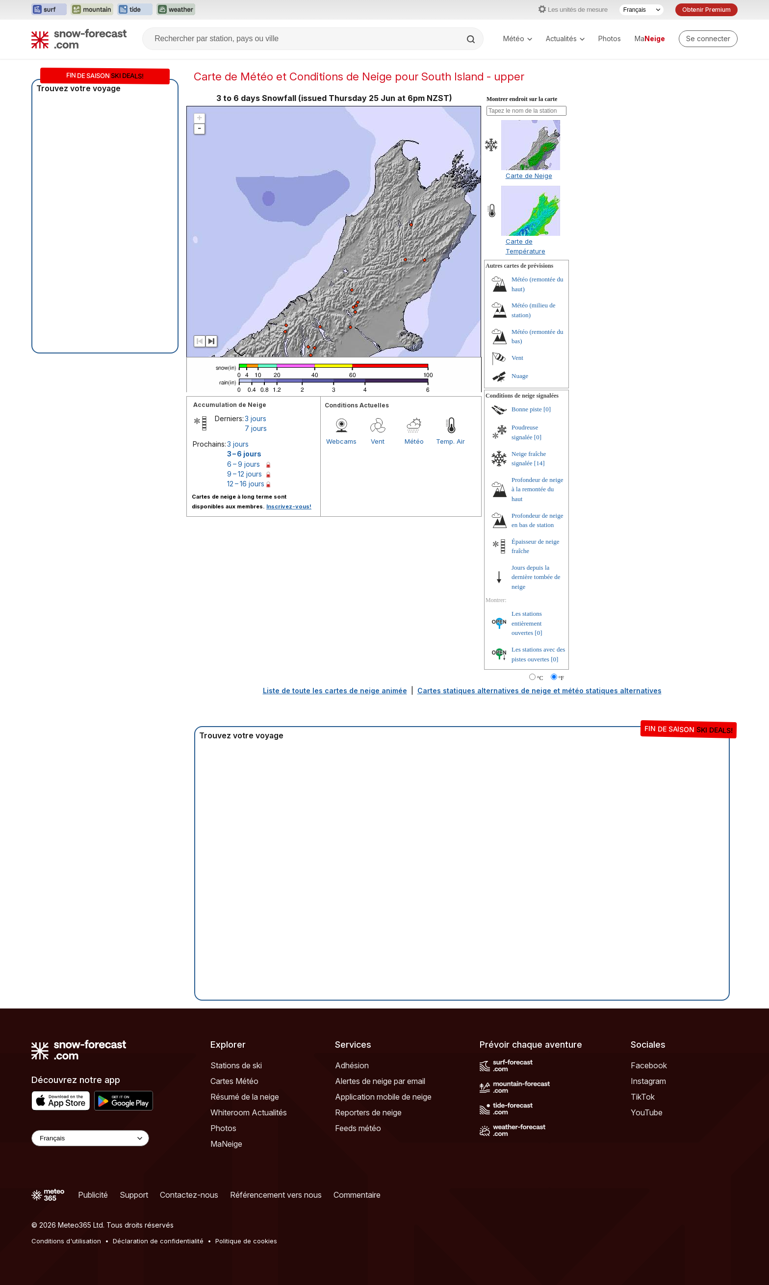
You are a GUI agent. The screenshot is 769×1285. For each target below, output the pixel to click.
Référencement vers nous (276, 1195)
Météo (517, 38)
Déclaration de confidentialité (158, 1241)
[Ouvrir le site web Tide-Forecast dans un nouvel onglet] (135, 9)
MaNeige (226, 1144)
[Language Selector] (90, 1138)
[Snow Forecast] (79, 39)
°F (561, 678)
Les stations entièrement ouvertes (527, 623)
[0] (547, 409)
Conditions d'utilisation (66, 1241)
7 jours (256, 428)
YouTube (647, 1112)
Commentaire (357, 1195)
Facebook (649, 1065)
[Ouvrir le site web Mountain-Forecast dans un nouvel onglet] (92, 9)
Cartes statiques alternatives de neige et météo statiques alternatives (539, 690)
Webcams (341, 441)
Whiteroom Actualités (248, 1112)
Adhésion (352, 1065)
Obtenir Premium (706, 9)
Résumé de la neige (244, 1097)
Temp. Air (450, 441)
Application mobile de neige (383, 1097)
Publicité (93, 1195)
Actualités (565, 38)
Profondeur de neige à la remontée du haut (537, 489)
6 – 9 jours (243, 464)
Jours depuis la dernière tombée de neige (536, 577)
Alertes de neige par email (380, 1081)
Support (134, 1195)
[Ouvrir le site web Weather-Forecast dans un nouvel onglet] (175, 9)
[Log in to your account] (708, 38)
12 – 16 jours (245, 483)
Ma (650, 38)
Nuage (520, 375)
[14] (539, 463)
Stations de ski (236, 1065)
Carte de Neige (529, 175)
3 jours (255, 418)
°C (540, 678)
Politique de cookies (246, 1241)
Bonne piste (527, 409)
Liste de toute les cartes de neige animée (335, 690)
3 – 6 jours (244, 454)
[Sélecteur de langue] (641, 9)
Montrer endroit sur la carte (522, 99)
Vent (377, 441)
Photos (609, 38)
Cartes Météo (234, 1081)
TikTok (643, 1097)
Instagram (648, 1081)
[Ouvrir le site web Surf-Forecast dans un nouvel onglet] (49, 9)
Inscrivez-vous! (288, 506)
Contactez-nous (189, 1195)
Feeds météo (358, 1128)
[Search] (472, 39)
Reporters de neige (368, 1112)
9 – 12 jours (244, 474)
